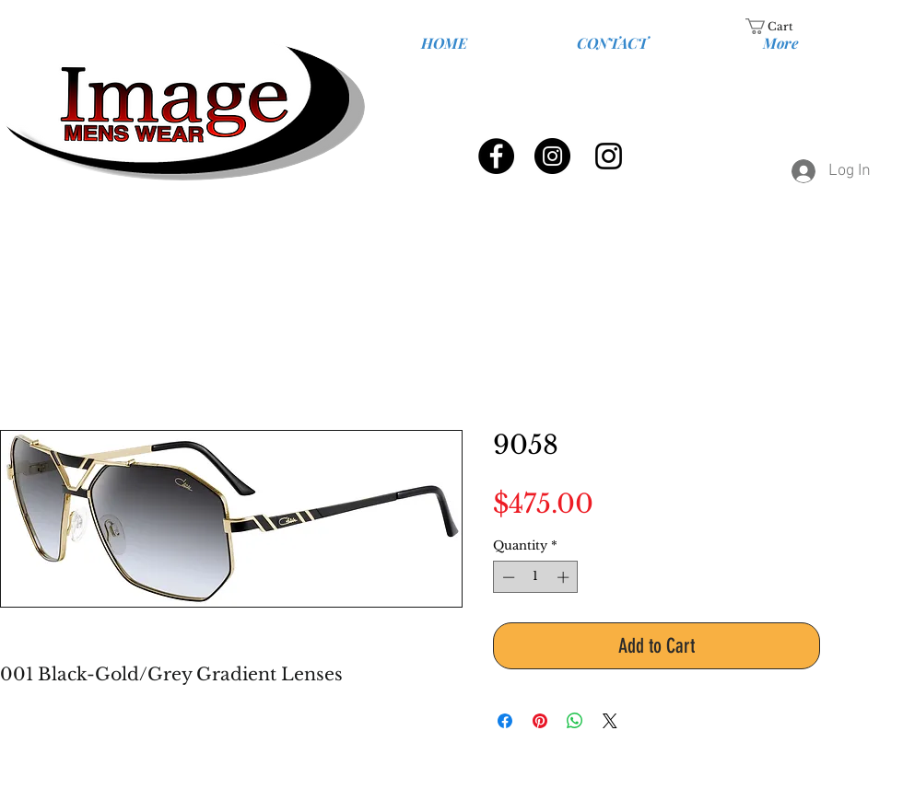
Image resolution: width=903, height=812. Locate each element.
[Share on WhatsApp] (575, 721)
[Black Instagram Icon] (609, 156)
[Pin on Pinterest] (540, 721)
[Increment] (565, 577)
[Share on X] (610, 721)
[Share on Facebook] (505, 721)
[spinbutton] (536, 577)
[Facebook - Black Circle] (496, 156)
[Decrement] (507, 577)
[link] (780, 26)
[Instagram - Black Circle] (552, 156)
